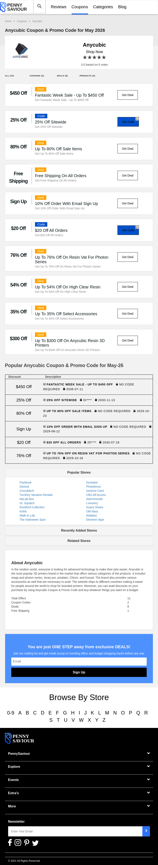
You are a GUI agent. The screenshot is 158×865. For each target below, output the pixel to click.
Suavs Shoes (94, 507)
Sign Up (79, 672)
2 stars (89, 57)
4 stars (99, 57)
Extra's (13, 793)
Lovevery (92, 503)
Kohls (23, 511)
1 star (85, 57)
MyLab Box (27, 499)
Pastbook (25, 482)
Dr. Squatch (27, 503)
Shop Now (94, 52)
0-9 (10, 713)
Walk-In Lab (27, 515)
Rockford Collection (32, 507)
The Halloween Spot (32, 519)
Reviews (58, 7)
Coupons (80, 7)
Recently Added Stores (79, 530)
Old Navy (92, 511)
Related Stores (79, 541)
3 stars (94, 57)
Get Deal (127, 95)
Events (13, 780)
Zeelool (24, 486)
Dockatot (92, 482)
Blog (122, 7)
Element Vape (95, 519)
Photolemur (93, 486)
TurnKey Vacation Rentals (36, 494)
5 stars (104, 57)
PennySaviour (19, 753)
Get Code (128, 121)
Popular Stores (79, 472)
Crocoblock (27, 490)
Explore (14, 766)
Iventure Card (95, 490)
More (12, 806)
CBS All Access (96, 494)
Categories (103, 7)
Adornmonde (94, 499)
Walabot (91, 515)
